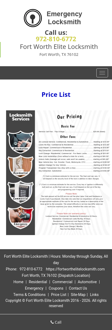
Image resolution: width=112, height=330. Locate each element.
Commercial (62, 282)
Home (19, 282)
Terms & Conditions (29, 295)
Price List (58, 295)
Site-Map (78, 295)
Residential (38, 282)
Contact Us (78, 288)
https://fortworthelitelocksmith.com (75, 269)
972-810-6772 (56, 38)
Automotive (87, 282)
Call (56, 322)
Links (94, 295)
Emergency (34, 288)
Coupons (56, 288)
